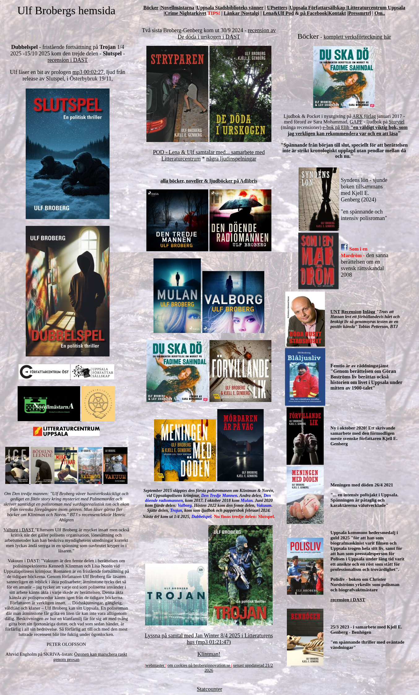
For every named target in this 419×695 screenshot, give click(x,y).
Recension (351, 311)
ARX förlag (364, 116)
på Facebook (313, 13)
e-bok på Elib (337, 127)
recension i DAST (68, 60)
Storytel (396, 121)
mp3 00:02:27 (88, 72)
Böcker (150, 7)
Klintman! (208, 654)
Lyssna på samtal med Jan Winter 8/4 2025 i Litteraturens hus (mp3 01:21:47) (209, 638)
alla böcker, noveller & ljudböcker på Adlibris (208, 180)
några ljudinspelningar (231, 159)
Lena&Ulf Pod (278, 13)
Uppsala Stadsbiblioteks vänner (230, 7)
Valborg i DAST (19, 529)
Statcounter (209, 689)
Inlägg (370, 311)
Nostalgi (250, 13)
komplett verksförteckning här (357, 37)
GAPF (356, 121)
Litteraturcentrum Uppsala (376, 7)
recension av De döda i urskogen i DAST (227, 33)
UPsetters (277, 7)
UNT (335, 311)
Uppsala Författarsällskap (318, 7)
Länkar (232, 13)
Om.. (379, 13)
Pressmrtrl (359, 13)
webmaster (156, 665)
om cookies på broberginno (191, 665)
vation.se (223, 665)
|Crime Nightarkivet (185, 13)
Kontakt (337, 13)
